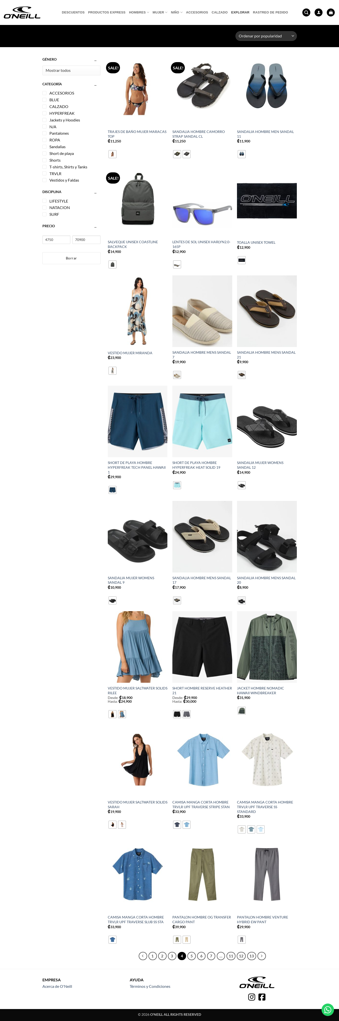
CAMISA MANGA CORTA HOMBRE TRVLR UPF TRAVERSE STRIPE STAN (201, 804)
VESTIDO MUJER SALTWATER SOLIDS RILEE (137, 690)
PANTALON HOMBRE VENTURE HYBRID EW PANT (262, 919)
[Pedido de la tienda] (266, 36)
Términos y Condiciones (150, 986)
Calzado (219, 12)
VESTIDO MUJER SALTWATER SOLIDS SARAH (137, 804)
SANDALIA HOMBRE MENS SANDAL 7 (201, 354)
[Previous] (143, 956)
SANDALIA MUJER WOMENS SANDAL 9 (131, 580)
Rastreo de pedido (270, 12)
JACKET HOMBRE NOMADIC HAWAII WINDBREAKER (260, 690)
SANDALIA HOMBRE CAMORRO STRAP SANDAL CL (198, 133)
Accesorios (197, 12)
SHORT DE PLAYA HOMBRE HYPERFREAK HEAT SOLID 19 (196, 464)
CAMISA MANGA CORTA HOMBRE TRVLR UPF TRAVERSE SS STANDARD (265, 806)
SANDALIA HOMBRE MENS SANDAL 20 (266, 580)
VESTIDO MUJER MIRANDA (130, 353)
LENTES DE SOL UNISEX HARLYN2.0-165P (201, 244)
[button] (306, 12)
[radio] (112, 154)
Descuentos (73, 12)
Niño (176, 12)
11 (231, 956)
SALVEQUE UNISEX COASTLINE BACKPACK (133, 244)
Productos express (106, 12)
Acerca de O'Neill (57, 986)
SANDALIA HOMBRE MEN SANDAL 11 (265, 133)
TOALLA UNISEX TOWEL (256, 242)
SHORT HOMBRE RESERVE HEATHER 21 (202, 690)
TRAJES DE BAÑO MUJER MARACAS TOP (137, 133)
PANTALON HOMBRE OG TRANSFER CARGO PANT (201, 919)
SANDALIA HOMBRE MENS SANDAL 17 (201, 580)
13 (251, 956)
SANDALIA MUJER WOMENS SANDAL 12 (260, 464)
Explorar (240, 12)
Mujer (160, 12)
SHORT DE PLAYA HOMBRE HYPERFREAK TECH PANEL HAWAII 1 (137, 467)
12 (241, 956)
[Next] (261, 956)
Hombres (139, 12)
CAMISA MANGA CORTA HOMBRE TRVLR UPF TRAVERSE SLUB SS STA (136, 919)
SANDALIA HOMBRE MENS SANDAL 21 (266, 354)
